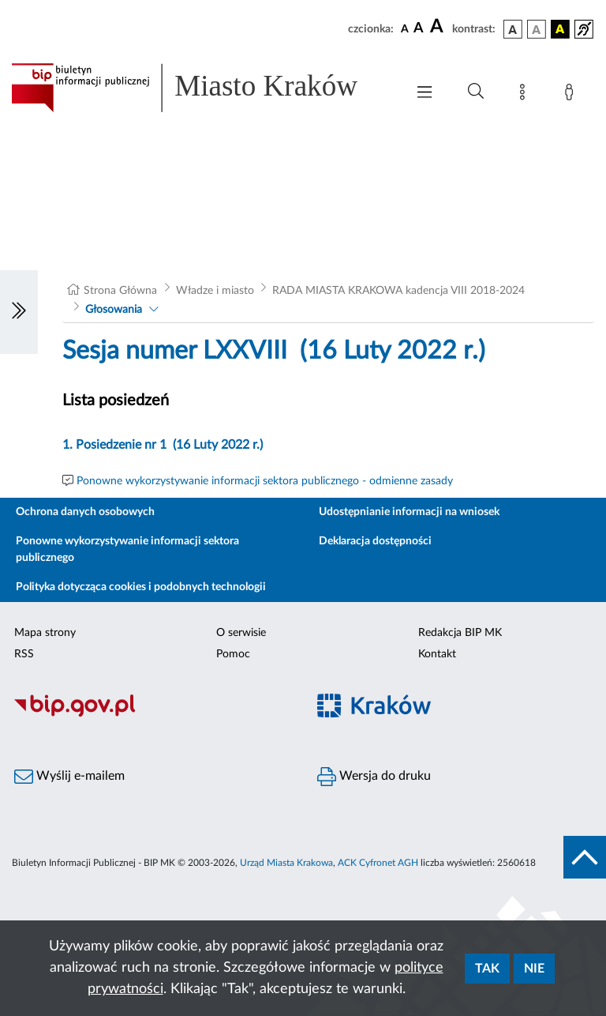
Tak (487, 968)
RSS (24, 654)
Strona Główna (120, 290)
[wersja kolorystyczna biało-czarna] (536, 29)
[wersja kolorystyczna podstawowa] (513, 29)
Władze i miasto (215, 290)
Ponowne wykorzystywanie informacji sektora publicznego (127, 549)
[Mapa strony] (525, 94)
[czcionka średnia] (418, 29)
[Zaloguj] (572, 94)
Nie (534, 968)
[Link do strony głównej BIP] (200, 87)
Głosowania (113, 309)
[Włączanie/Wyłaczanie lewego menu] (19, 312)
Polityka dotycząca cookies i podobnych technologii (141, 587)
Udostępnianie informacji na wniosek (409, 511)
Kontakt (437, 654)
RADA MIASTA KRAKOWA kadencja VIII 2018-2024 (398, 290)
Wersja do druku (374, 776)
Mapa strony (45, 632)
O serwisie (241, 632)
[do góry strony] (584, 857)
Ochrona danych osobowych (85, 511)
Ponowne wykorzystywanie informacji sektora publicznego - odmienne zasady (265, 481)
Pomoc (233, 654)
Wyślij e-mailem (69, 776)
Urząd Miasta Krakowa (286, 862)
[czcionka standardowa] (405, 28)
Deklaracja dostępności (375, 541)
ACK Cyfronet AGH (378, 862)
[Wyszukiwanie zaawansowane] (476, 92)
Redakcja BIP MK (460, 632)
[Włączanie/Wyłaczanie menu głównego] (424, 93)
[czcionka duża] (438, 27)
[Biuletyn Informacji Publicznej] (151, 714)
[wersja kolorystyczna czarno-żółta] (560, 29)
